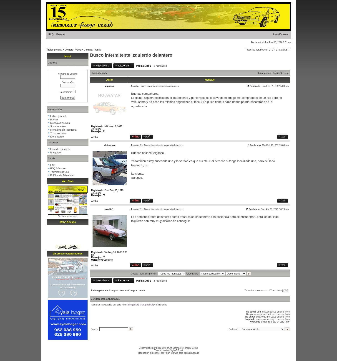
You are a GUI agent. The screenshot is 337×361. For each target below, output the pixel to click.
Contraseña (68, 82)
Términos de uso (59, 171)
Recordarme (68, 92)
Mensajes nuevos (60, 123)
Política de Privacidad (62, 175)
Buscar (60, 34)
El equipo (55, 152)
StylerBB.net (176, 350)
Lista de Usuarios (60, 149)
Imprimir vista (99, 73)
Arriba (94, 137)
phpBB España (191, 353)
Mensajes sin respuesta (63, 129)
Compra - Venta (73, 49)
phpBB (159, 348)
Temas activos (58, 133)
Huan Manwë (171, 353)
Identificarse (280, 34)
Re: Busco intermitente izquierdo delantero (161, 145)
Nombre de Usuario (68, 74)
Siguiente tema (281, 73)
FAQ (51, 34)
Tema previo (264, 73)
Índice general (54, 49)
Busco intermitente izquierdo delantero (131, 55)
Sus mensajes (58, 126)
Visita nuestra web (67, 216)
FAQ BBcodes (58, 168)
